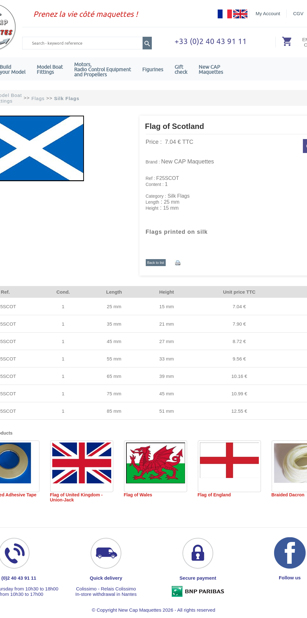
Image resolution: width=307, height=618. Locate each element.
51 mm (166, 411)
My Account (268, 13)
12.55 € (239, 411)
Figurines (152, 69)
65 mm (114, 376)
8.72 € (239, 341)
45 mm (114, 341)
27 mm (166, 341)
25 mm (114, 306)
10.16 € (239, 376)
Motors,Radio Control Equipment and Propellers (102, 69)
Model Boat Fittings (50, 69)
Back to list (155, 262)
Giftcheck (181, 69)
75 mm (114, 393)
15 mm (166, 306)
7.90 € (239, 324)
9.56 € (239, 358)
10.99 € (239, 393)
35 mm (114, 324)
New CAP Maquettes (187, 161)
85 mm (114, 411)
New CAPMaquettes (211, 69)
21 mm (166, 324)
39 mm (166, 376)
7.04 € (239, 306)
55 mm (114, 358)
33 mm (166, 358)
